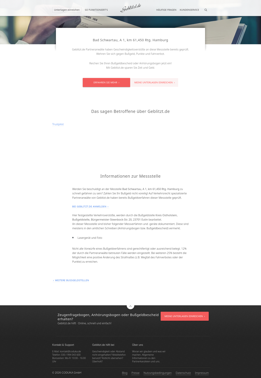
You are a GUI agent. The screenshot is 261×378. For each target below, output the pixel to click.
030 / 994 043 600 (71, 354)
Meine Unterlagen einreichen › (154, 82)
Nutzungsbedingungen (157, 373)
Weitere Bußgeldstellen (72, 280)
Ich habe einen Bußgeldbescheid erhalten (130, 8)
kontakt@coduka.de (70, 351)
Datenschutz (183, 373)
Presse (135, 373)
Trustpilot (58, 124)
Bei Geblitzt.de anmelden (89, 206)
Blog (125, 373)
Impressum (202, 373)
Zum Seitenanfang (130, 305)
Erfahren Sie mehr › (106, 82)
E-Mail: (56, 351)
